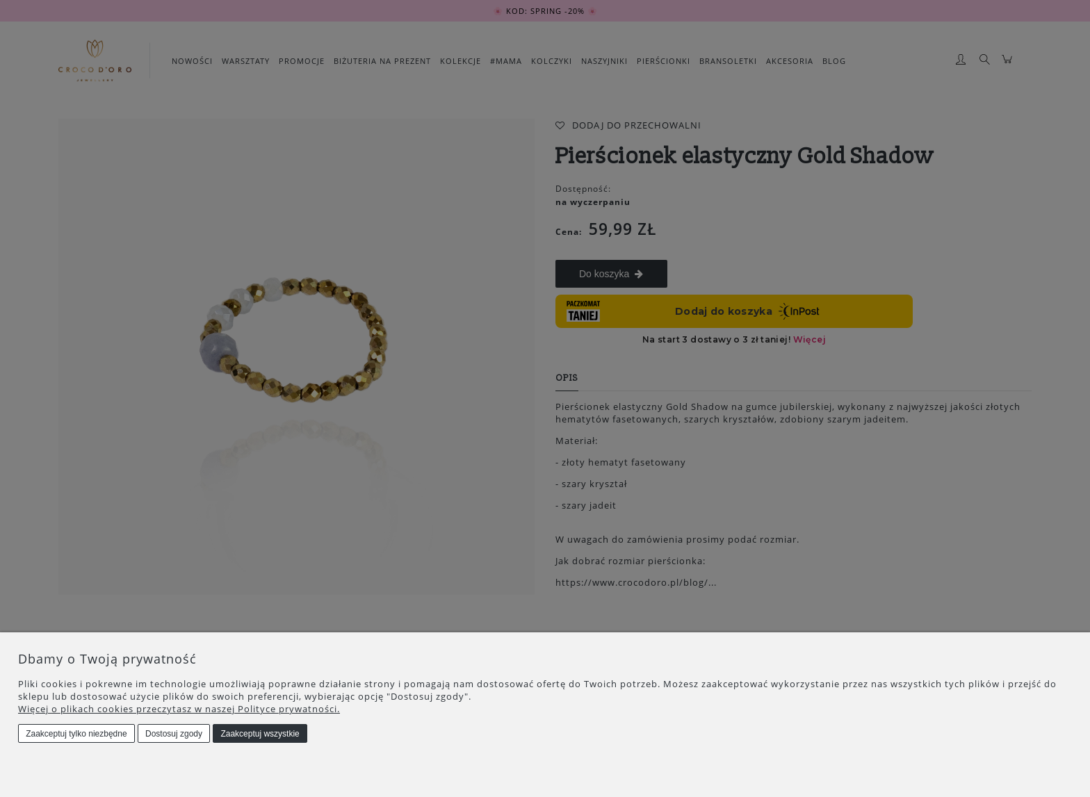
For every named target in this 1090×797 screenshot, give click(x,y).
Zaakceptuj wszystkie (259, 734)
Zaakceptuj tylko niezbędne (76, 734)
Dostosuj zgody (173, 734)
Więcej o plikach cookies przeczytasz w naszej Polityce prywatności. (179, 708)
